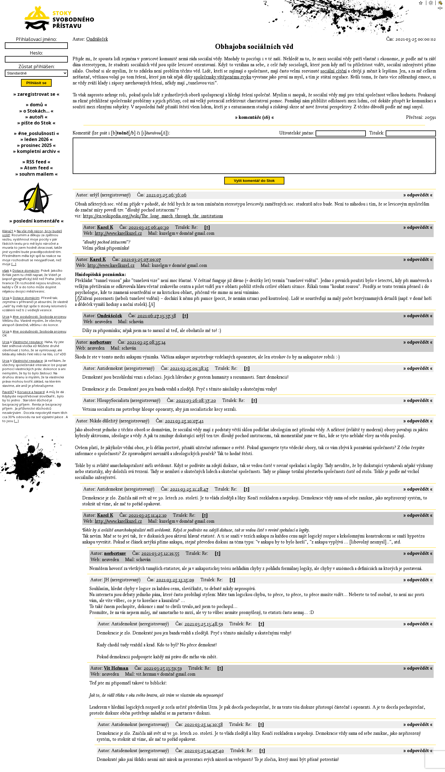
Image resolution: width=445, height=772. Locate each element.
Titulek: (377, 133)
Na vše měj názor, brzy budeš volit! (32, 233)
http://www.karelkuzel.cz (118, 240)
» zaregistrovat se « (36, 94)
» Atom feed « (36, 168)
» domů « (36, 104)
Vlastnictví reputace (28, 342)
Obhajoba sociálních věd (254, 47)
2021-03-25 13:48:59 (203, 630)
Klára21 (7, 231)
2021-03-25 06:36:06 (166, 201)
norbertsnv (101, 349)
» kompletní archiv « (36, 151)
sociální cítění (333, 71)
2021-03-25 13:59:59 (163, 675)
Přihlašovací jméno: (36, 39)
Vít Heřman (116, 675)
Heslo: (36, 53)
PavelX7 (8, 392)
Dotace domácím (25, 270)
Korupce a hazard (31, 392)
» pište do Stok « (36, 123)
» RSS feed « (36, 162)
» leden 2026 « (36, 139)
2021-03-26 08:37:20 (196, 407)
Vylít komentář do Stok (254, 187)
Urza (5, 298)
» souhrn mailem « (36, 174)
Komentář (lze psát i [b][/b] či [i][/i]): (121, 133)
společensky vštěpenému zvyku (222, 77)
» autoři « (36, 117)
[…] (13, 264)
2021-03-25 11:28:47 (189, 496)
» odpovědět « (418, 202)
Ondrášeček (97, 39)
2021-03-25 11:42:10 (148, 522)
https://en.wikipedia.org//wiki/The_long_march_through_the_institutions (153, 222)
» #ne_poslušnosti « (36, 133)
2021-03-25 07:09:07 (141, 266)
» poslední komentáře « (36, 221)
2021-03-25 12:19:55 (160, 560)
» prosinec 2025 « (36, 145)
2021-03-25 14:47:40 (204, 757)
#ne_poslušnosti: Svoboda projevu (39, 316)
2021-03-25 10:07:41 (184, 427)
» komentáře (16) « (254, 117)
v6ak (5, 270)
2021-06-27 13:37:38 (156, 322)
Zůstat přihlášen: (36, 66)
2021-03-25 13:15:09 (175, 586)
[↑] (207, 234)
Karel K (105, 234)
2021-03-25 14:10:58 (203, 731)
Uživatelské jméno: (296, 133)
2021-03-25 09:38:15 (189, 375)
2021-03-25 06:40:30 (149, 234)
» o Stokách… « (36, 111)
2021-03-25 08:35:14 (146, 349)
